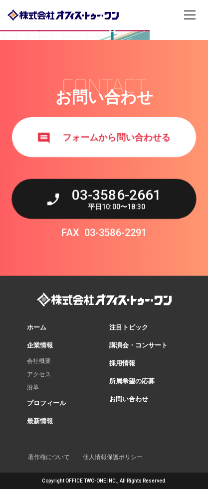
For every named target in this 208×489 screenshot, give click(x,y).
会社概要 (39, 360)
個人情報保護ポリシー (113, 457)
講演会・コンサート (138, 345)
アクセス (39, 374)
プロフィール (46, 403)
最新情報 (40, 421)
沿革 (33, 387)
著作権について (49, 457)
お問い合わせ (128, 399)
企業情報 (40, 345)
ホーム (36, 327)
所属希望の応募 (132, 381)
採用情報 (122, 363)
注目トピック (128, 327)
